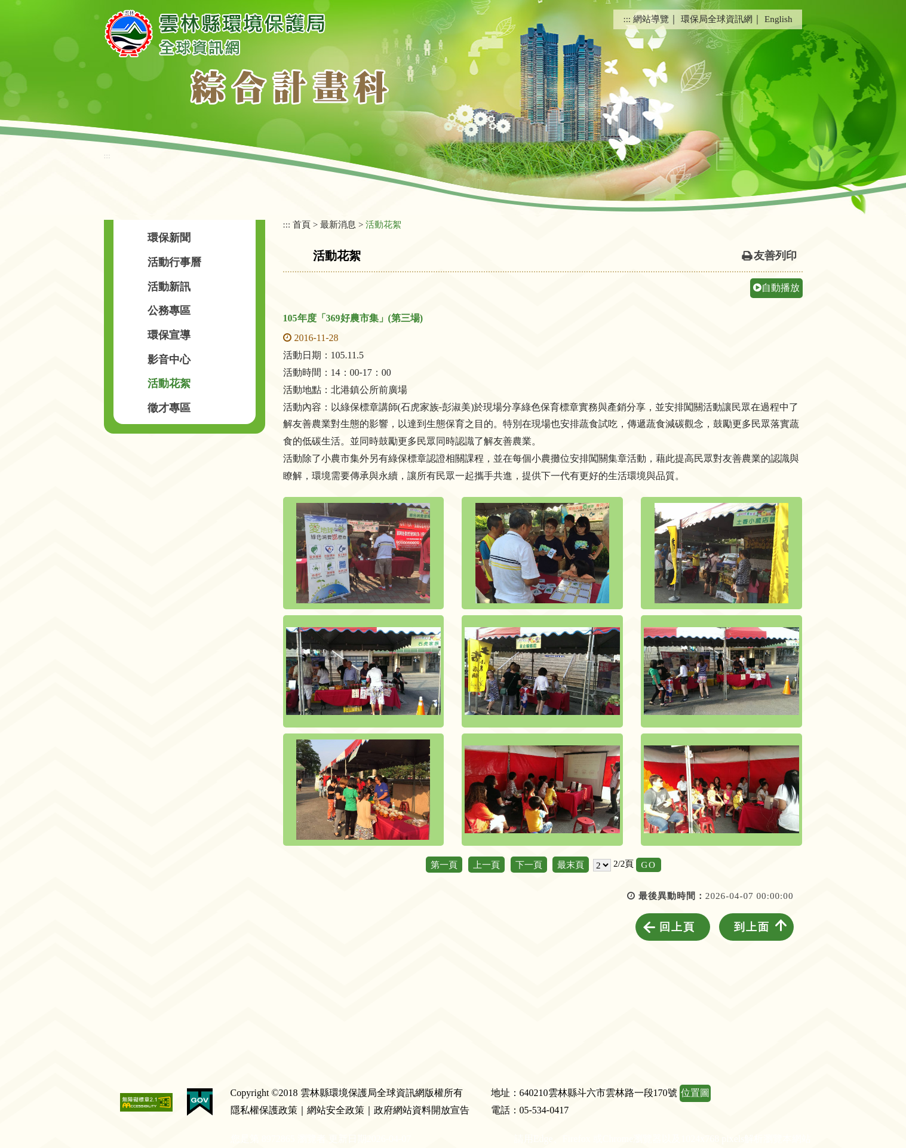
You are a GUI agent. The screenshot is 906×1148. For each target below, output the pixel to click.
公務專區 (169, 311)
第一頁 (444, 865)
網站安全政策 (335, 1110)
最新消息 (338, 224)
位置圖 (695, 1093)
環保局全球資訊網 (717, 19)
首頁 (302, 224)
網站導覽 (651, 19)
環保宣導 (169, 335)
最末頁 (570, 865)
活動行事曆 (174, 262)
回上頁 (677, 927)
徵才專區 (169, 408)
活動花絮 (169, 383)
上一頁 (486, 865)
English (778, 19)
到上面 (752, 927)
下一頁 (528, 865)
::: (627, 19)
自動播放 (776, 288)
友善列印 (775, 256)
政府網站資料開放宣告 (421, 1110)
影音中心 (169, 360)
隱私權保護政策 (264, 1110)
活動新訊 (169, 287)
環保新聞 (169, 238)
